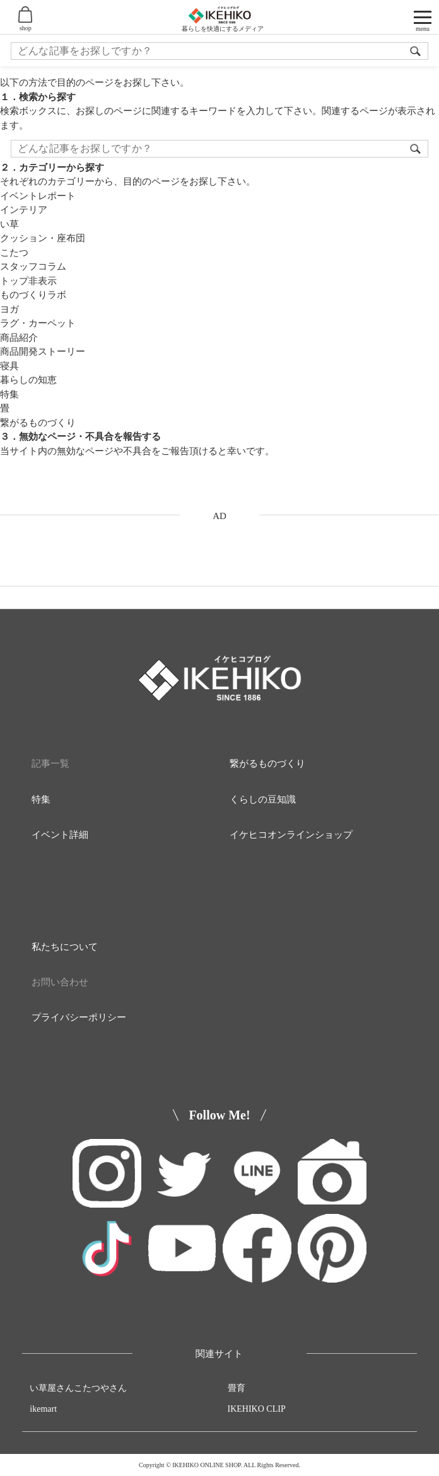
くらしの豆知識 (263, 799)
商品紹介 (19, 338)
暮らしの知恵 (28, 380)
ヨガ (9, 309)
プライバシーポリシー (79, 1017)
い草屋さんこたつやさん (78, 1388)
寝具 (9, 366)
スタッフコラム (33, 266)
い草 (9, 224)
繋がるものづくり (38, 423)
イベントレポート (38, 196)
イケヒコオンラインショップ (291, 835)
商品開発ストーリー (42, 351)
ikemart (43, 1409)
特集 (9, 394)
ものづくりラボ (33, 295)
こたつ (14, 253)
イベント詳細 (60, 835)
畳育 (236, 1388)
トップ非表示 (28, 281)
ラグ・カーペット (38, 323)
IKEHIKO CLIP (257, 1409)
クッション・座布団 (42, 238)
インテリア (23, 210)
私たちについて (65, 947)
